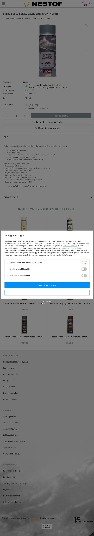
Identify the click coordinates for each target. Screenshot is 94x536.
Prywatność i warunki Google (71, 248)
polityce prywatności (70, 246)
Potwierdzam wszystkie (47, 285)
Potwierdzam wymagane (47, 292)
